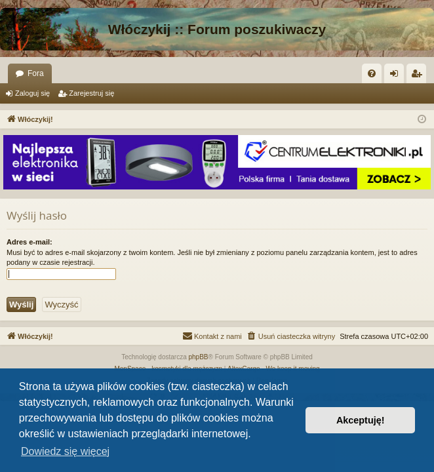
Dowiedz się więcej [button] (65, 451)
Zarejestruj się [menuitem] (419, 76)
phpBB (198, 357)
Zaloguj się (32, 93)
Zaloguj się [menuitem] (397, 76)
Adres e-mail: (29, 242)
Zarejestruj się (91, 93)
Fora (36, 73)
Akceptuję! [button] (360, 420)
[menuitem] (372, 73)
